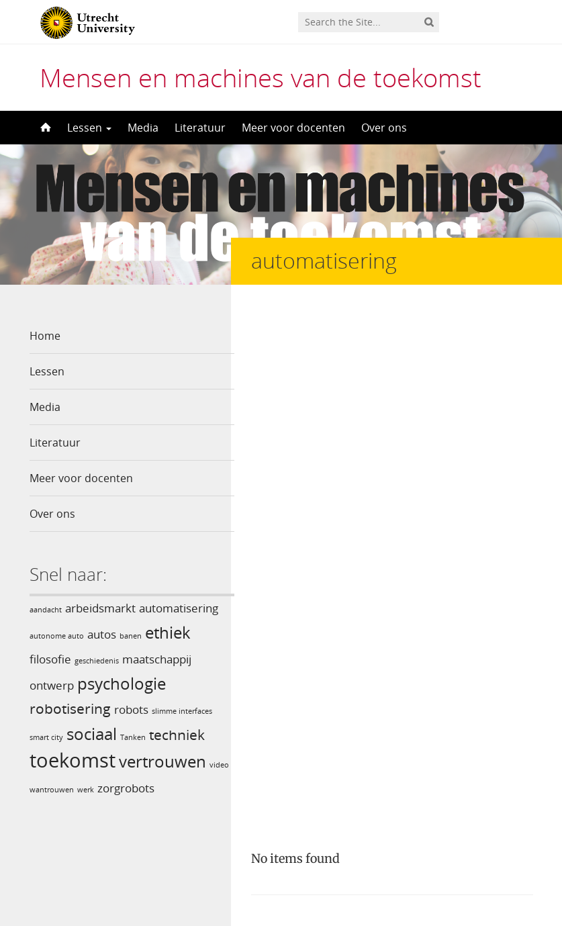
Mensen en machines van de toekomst (260, 77)
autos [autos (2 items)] (101, 634)
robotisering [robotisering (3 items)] (70, 708)
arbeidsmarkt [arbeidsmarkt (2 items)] (100, 608)
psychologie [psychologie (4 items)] (121, 683)
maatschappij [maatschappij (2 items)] (156, 659)
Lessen (89, 127)
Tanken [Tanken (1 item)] (133, 737)
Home (45, 335)
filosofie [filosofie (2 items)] (50, 659)
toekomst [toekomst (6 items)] (72, 760)
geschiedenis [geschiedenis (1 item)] (97, 660)
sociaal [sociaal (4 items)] (91, 734)
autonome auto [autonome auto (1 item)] (57, 636)
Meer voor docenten (293, 127)
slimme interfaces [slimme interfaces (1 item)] (182, 711)
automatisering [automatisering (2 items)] (178, 608)
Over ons (384, 127)
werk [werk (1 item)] (108, 787)
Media (143, 127)
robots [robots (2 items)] (131, 709)
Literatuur (200, 127)
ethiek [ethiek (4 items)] (168, 632)
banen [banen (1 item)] (131, 636)
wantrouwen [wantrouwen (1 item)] (74, 787)
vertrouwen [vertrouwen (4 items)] (162, 761)
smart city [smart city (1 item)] (46, 737)
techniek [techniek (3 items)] (177, 734)
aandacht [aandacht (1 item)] (46, 609)
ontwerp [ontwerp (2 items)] (52, 685)
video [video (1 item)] (39, 787)
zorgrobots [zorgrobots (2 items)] (148, 786)
